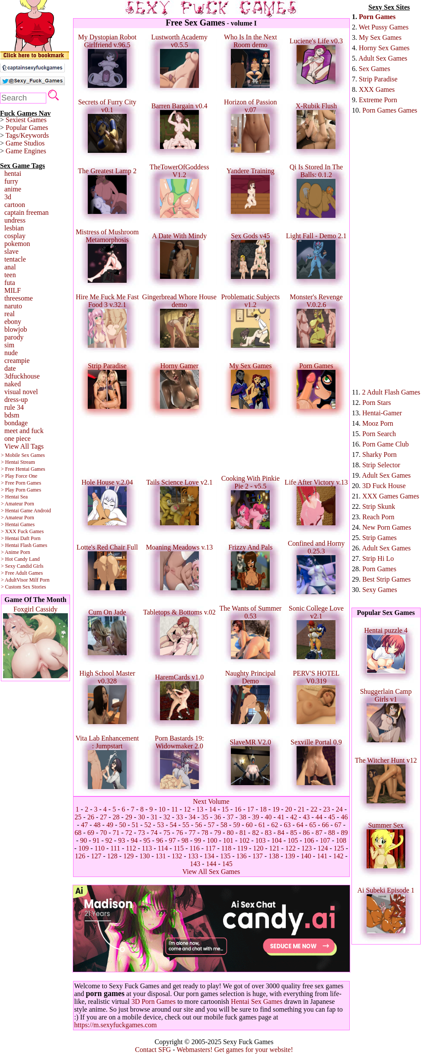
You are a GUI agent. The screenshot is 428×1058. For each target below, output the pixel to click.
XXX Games (377, 89)
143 (195, 863)
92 (108, 840)
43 (306, 817)
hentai (12, 173)
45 (331, 817)
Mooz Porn (377, 423)
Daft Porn (30, 538)
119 (242, 848)
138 (273, 856)
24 (339, 809)
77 (192, 832)
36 (217, 817)
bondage (16, 423)
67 (338, 824)
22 (313, 809)
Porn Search (379, 433)
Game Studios (25, 143)
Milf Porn (39, 580)
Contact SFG (153, 1049)
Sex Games (374, 68)
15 (225, 809)
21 (301, 809)
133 (193, 856)
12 (187, 809)
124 (323, 848)
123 (306, 848)
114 (163, 848)
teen (10, 274)
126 (80, 856)
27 (103, 817)
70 (103, 832)
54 (173, 824)
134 (209, 856)
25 (78, 817)
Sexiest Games (26, 119)
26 (90, 817)
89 (344, 832)
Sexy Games (379, 589)
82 (255, 832)
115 (179, 848)
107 (325, 840)
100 (212, 840)
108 (341, 840)
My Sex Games (380, 37)
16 (237, 809)
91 (96, 840)
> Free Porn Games (21, 483)
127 (96, 856)
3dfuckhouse (22, 376)
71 (116, 832)
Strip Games (379, 537)
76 (179, 832)
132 (177, 856)
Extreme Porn (378, 100)
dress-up (16, 399)
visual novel (21, 391)
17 (250, 809)
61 (262, 824)
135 (225, 856)
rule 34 (14, 407)
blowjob (15, 329)
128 (112, 856)
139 (289, 856)
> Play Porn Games (21, 490)
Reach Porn (378, 517)
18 (263, 809)
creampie (17, 360)
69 (90, 832)
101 (228, 840)
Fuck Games (31, 531)
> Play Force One (19, 476)
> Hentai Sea (14, 497)
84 (281, 832)
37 (230, 817)
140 (306, 856)
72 (128, 832)
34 (192, 817)
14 (212, 809)
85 (293, 832)
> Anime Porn (15, 552)
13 (199, 809)
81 (243, 832)
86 (306, 832)
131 (161, 856)
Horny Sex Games (384, 48)
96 (159, 840)
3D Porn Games (153, 1001)
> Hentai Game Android (26, 511)
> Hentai (10, 538)
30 (141, 817)
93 (121, 840)
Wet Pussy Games (384, 27)
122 (290, 848)
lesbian (14, 228)
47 (84, 824)
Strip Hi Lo (378, 558)
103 (260, 840)
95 (147, 840)
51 (135, 824)
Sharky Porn (379, 454)
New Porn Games (386, 527)
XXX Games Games (390, 496)
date (10, 368)
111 (115, 848)
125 (339, 848)
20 (288, 809)
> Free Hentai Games (23, 469)
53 (160, 824)
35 (204, 817)
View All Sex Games (211, 871)
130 (145, 856)
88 (331, 832)
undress (15, 220)
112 (131, 848)
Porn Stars (376, 402)
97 (172, 840)
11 (174, 809)
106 (308, 840)
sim (9, 345)
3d (7, 197)
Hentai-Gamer (382, 413)
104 (276, 840)
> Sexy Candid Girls (22, 566)
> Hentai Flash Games (24, 545)
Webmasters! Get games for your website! (234, 1049)
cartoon (14, 204)
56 (198, 824)
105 (292, 840)
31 (154, 817)
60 (249, 824)
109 (83, 848)
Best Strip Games (386, 579)
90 (83, 840)
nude (11, 352)
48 (97, 824)
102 (244, 840)
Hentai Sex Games (256, 1001)
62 (274, 824)
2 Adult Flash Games (391, 392)
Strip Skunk (378, 506)
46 (344, 817)
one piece (17, 438)
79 (217, 832)
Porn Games (377, 16)
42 (293, 817)
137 (257, 856)
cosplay (15, 235)
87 (319, 832)
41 (281, 817)
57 (211, 824)
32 (166, 817)
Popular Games (27, 127)
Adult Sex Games (382, 58)
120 (258, 848)
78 (204, 832)
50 (122, 824)
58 (223, 824)
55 (185, 824)
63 (287, 824)
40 (268, 817)
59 (236, 824)
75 (166, 832)
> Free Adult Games (22, 573)
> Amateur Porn (17, 504)
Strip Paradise (378, 79)
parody (13, 337)
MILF (12, 290)
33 (179, 817)
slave (11, 251)
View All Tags (24, 446)
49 (109, 824)
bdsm (11, 415)
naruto (13, 306)
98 (185, 840)
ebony (12, 321)
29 (128, 817)
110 (99, 848)
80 (230, 832)
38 (243, 817)
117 (210, 848)
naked (12, 384)
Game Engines (26, 151)
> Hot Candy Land (20, 559)
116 (194, 848)
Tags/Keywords (27, 135)
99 (197, 840)
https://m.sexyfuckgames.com (115, 1025)
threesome (18, 298)
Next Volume (211, 801)
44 (319, 817)
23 (326, 809)
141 (322, 856)
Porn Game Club (385, 444)
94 (134, 840)
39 (255, 817)
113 (147, 848)
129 (128, 856)
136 (241, 856)
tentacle (15, 259)
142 (338, 856)
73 (141, 832)
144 (211, 863)
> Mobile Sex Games (23, 455)
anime (12, 189)
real (9, 313)
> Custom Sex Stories (23, 587)
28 (116, 817)
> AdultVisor (14, 580)
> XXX (8, 531)
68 (78, 832)
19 (275, 809)
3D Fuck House (384, 485)
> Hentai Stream (18, 462)
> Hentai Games (18, 524)
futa (9, 282)
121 (274, 848)
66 (325, 824)
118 (226, 848)
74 (154, 832)
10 (162, 809)
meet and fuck (24, 430)
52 (147, 824)
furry (11, 181)
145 (227, 863)
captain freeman (26, 212)
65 (312, 824)
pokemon (17, 243)
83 (268, 832)
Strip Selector (381, 465)
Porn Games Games (389, 110)
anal (10, 267)
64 (300, 824)
